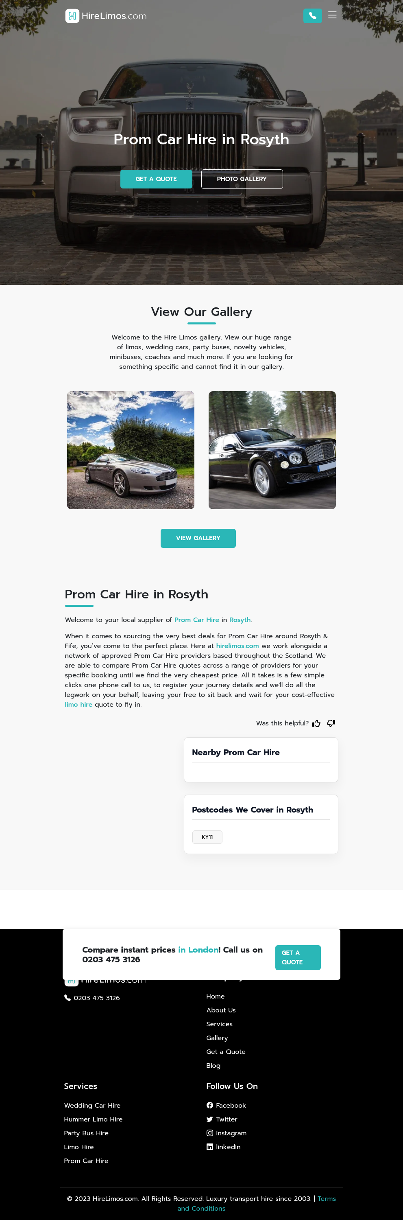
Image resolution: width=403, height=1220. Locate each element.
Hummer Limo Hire (93, 1119)
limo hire (79, 705)
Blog (214, 1066)
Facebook (226, 1105)
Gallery (217, 1038)
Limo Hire (79, 1147)
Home (216, 996)
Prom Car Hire (196, 620)
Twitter (222, 1119)
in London (199, 950)
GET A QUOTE (156, 179)
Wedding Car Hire (92, 1105)
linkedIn (224, 1147)
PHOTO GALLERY (242, 179)
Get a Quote (226, 1052)
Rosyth (240, 620)
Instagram (227, 1133)
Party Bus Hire (86, 1133)
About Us (221, 1010)
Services (220, 1024)
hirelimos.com (237, 646)
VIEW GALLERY (198, 538)
